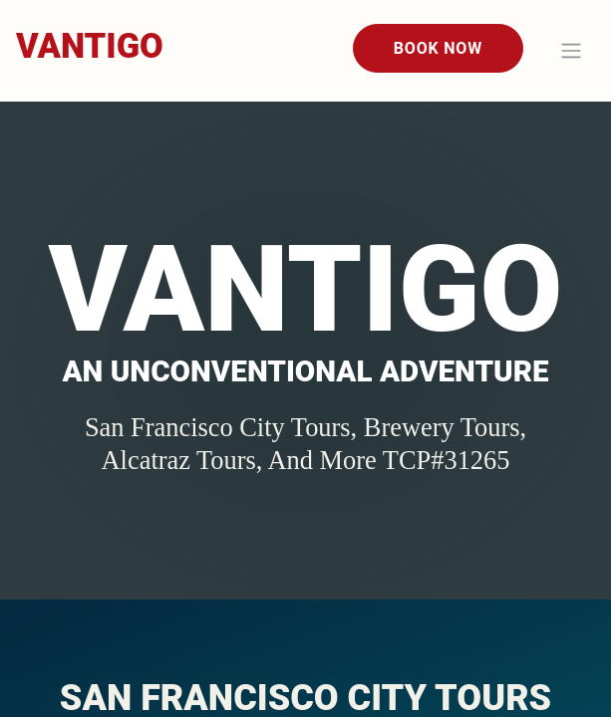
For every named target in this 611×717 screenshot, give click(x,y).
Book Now (438, 48)
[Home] (89, 48)
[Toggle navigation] (571, 51)
